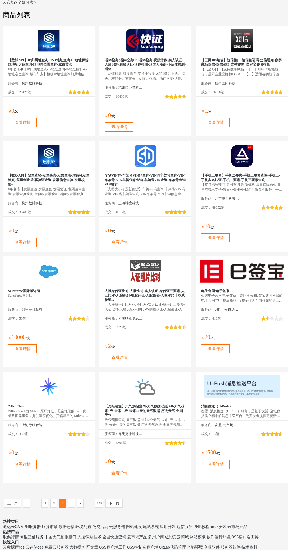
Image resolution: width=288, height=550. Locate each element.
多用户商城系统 (162, 537)
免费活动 (100, 526)
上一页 (12, 503)
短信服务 (185, 526)
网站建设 (134, 526)
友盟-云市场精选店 (227, 425)
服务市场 (50, 526)
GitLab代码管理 (172, 547)
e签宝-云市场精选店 (227, 310)
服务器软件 (231, 547)
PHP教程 (201, 526)
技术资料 (249, 547)
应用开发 (168, 526)
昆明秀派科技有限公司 (130, 434)
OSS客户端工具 (245, 537)
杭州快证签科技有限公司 (130, 88)
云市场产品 (237, 526)
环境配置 (83, 526)
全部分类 (26, 2)
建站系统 (151, 526)
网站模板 (198, 537)
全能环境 (195, 547)
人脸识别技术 (89, 537)
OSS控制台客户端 (142, 547)
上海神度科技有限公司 (130, 203)
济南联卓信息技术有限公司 (130, 318)
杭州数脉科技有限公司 (34, 83)
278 (99, 503)
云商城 (183, 537)
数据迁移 (67, 526)
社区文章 (90, 547)
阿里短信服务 (32, 537)
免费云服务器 (57, 547)
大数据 (75, 547)
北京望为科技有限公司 (227, 199)
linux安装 (218, 526)
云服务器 (117, 526)
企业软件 (212, 547)
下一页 (114, 503)
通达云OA (11, 526)
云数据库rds (14, 547)
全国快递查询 (114, 537)
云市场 (9, 2)
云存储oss (34, 547)
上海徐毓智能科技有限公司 (34, 425)
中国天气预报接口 (61, 537)
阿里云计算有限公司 (34, 310)
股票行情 (11, 537)
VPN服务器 (31, 526)
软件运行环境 (219, 537)
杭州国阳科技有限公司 (227, 83)
